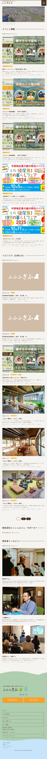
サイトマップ (5, 747)
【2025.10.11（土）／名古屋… (12, 238)
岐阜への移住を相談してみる (34, 700)
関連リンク (5, 744)
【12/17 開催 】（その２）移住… (12, 461)
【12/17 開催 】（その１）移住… (12, 418)
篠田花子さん (6, 579)
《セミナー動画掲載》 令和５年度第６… (15, 155)
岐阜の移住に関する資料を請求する (12, 700)
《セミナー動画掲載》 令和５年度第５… (15, 111)
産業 (8, 23)
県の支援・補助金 (7, 727)
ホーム (3, 23)
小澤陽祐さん (6, 617)
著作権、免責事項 (6, 742)
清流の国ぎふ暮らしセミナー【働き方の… (15, 377)
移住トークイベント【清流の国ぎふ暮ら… (15, 69)
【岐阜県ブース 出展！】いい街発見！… (14, 196)
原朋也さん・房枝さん (9, 656)
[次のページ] (28, 519)
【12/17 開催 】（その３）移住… (12, 503)
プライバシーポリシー (7, 746)
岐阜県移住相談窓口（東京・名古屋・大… (15, 295)
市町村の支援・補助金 (8, 729)
